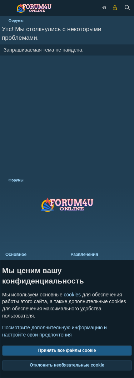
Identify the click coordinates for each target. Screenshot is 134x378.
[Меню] (7, 8)
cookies (72, 294)
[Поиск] (127, 8)
